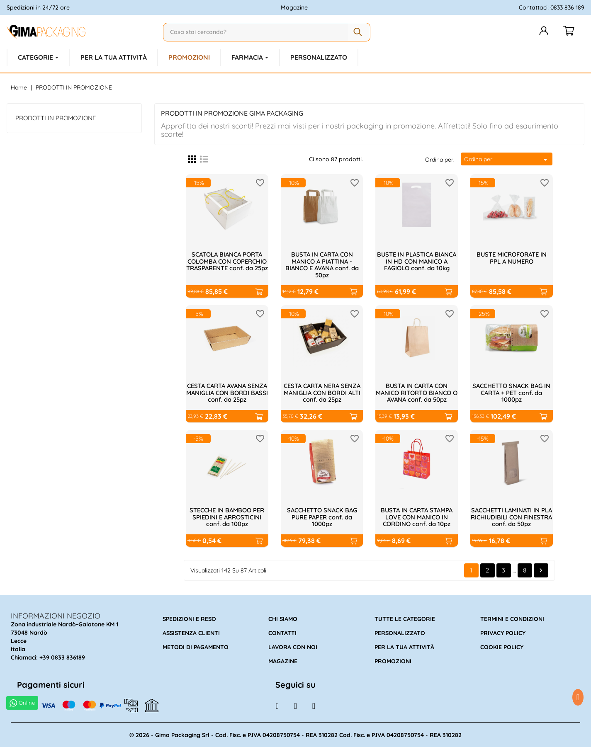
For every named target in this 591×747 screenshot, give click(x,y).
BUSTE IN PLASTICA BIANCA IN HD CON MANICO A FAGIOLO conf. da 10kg (417, 261)
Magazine (294, 7)
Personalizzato (400, 632)
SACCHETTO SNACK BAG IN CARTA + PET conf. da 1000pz (511, 392)
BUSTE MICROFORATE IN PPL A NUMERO (511, 257)
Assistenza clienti (191, 632)
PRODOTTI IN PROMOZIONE (55, 117)
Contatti (282, 632)
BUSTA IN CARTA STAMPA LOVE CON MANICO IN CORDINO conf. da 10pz (416, 516)
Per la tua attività (404, 646)
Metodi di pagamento (196, 646)
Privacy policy (502, 632)
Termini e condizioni (512, 618)
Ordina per (507, 159)
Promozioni (393, 661)
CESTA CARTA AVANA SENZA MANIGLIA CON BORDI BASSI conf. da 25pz (227, 392)
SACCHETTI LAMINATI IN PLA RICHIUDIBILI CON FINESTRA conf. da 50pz (511, 516)
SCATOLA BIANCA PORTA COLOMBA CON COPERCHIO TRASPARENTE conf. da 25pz (227, 264)
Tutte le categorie (405, 618)
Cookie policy (501, 646)
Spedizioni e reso (189, 618)
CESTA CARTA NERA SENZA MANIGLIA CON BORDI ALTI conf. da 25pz (322, 392)
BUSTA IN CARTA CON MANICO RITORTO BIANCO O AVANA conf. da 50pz (416, 392)
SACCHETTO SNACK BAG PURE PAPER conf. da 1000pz (321, 516)
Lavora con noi (292, 646)
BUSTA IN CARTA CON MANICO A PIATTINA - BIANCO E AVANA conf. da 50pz (322, 264)
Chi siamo (282, 618)
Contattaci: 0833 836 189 (551, 7)
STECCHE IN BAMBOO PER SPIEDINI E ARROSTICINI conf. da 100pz (226, 516)
